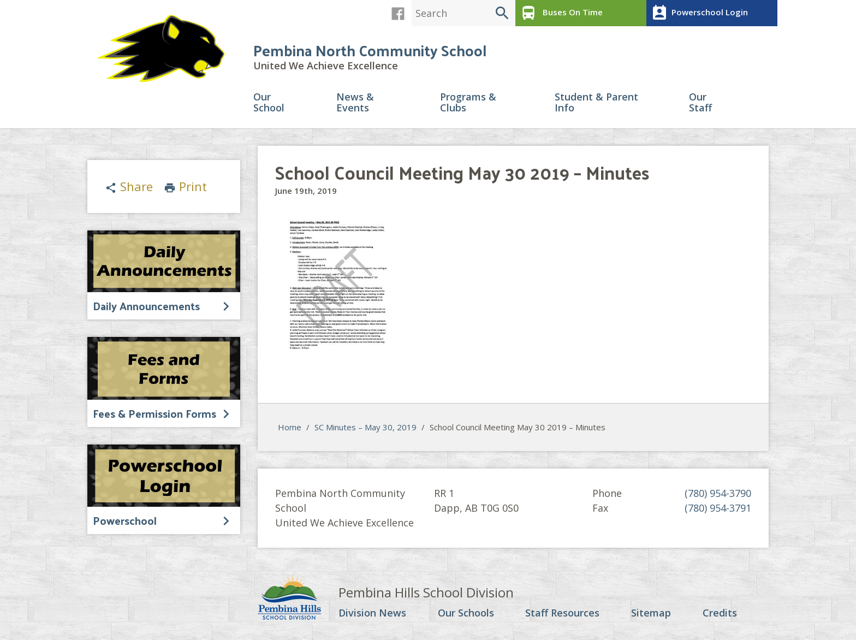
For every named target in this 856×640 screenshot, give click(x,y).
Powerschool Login (698, 13)
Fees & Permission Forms (154, 413)
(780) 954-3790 (718, 493)
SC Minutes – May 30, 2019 (365, 427)
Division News (372, 613)
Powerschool (125, 520)
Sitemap (651, 613)
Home (289, 427)
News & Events (355, 103)
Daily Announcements (146, 306)
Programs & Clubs (468, 103)
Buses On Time (560, 13)
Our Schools (466, 613)
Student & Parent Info (596, 103)
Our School (268, 103)
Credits (720, 613)
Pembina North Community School (369, 50)
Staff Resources (562, 613)
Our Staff (700, 103)
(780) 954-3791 (718, 507)
